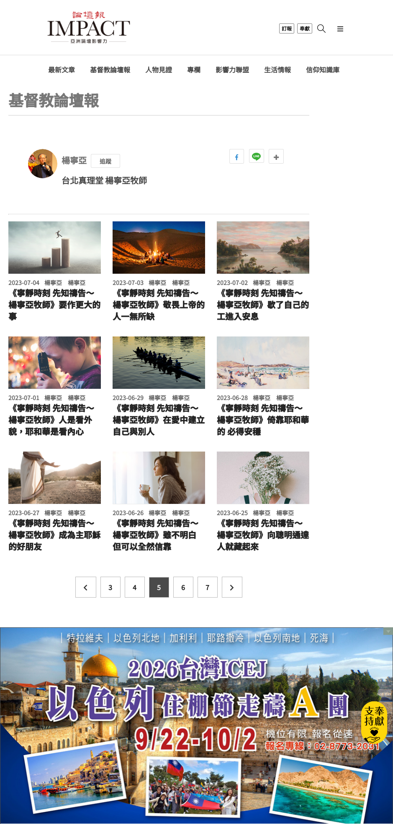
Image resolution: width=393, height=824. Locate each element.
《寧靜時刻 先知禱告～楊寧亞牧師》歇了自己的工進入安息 (263, 304)
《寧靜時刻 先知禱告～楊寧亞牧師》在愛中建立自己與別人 (159, 419)
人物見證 (158, 69)
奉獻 (305, 28)
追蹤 (105, 161)
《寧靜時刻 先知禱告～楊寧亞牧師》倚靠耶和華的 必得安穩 (263, 419)
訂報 (287, 28)
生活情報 (277, 69)
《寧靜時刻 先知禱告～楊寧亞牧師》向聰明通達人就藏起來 (263, 534)
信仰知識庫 (322, 69)
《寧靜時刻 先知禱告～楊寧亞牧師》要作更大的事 (54, 304)
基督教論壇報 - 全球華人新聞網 (88, 28)
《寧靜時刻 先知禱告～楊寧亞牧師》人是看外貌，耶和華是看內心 (51, 419)
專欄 (193, 69)
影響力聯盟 (232, 69)
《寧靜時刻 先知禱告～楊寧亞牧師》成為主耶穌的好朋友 (54, 534)
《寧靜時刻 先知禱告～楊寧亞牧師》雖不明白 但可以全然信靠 (155, 534)
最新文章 (61, 69)
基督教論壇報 (110, 69)
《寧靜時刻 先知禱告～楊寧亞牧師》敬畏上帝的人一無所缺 (159, 304)
